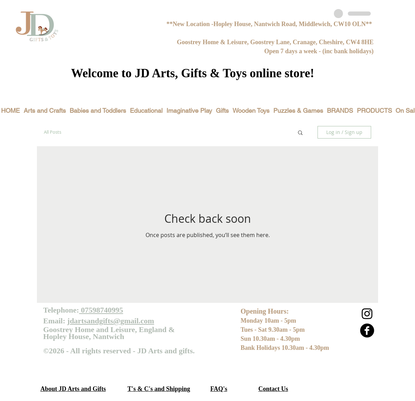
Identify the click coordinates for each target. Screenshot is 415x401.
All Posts (52, 132)
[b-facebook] (367, 330)
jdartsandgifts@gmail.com (110, 320)
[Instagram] (367, 313)
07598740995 (101, 310)
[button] (300, 133)
